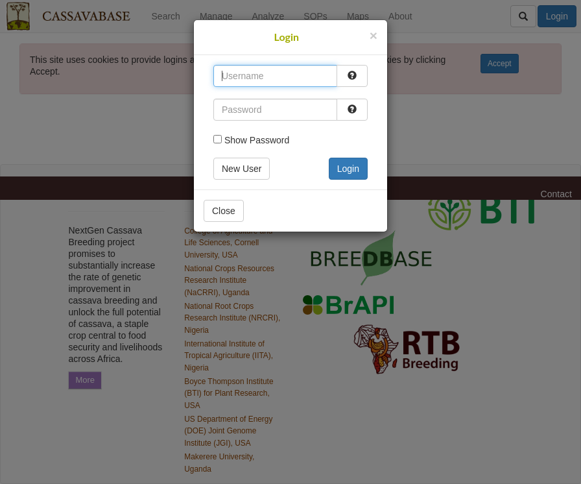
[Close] (373, 35)
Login (348, 168)
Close (223, 211)
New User (241, 168)
